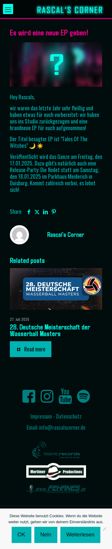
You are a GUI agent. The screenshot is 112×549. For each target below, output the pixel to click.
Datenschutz (69, 416)
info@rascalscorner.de (62, 427)
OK (21, 535)
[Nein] (105, 529)
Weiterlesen (80, 535)
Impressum (41, 416)
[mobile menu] (8, 9)
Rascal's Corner (65, 234)
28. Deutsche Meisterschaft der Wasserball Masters (50, 330)
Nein (45, 535)
